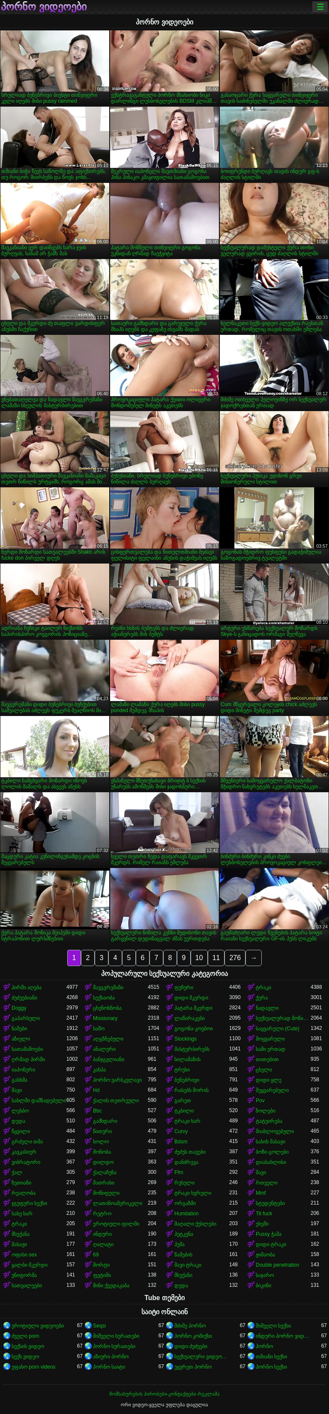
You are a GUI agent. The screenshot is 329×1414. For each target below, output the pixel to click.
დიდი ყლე (268, 1080)
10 (199, 957)
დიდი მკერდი (191, 998)
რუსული (184, 1183)
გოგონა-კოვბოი (193, 1029)
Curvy (181, 1131)
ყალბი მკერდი (30, 1265)
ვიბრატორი (26, 1162)
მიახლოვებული (275, 1131)
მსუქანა (21, 1234)
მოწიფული (106, 1193)
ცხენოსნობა (107, 1008)
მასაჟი (19, 1244)
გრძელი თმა (27, 1142)
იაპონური (23, 1070)
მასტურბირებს (191, 1049)
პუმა (179, 1244)
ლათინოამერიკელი (117, 1203)
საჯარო (265, 1275)
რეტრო (102, 1214)
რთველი (267, 1183)
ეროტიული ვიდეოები (38, 1326)
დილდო (103, 1162)
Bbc (97, 1111)
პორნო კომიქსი (193, 1336)
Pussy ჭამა (268, 1234)
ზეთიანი (21, 1183)
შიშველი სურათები (116, 1336)
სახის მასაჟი (270, 1142)
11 (216, 957)
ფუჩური (183, 987)
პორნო (264, 1346)
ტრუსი (182, 1070)
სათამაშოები (27, 1049)
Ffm (178, 1172)
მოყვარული (270, 1039)
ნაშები (19, 1029)
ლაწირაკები (189, 1018)
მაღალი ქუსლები (195, 1224)
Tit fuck (264, 1214)
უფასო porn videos (33, 1367)
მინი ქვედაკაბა (111, 1286)
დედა (18, 1121)
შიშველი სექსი (273, 1326)
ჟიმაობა (265, 1255)
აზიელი (21, 1039)
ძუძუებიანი (24, 998)
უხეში (262, 1224)
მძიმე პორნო (190, 1326)
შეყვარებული (272, 1090)
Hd (96, 1090)
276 (235, 957)
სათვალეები (27, 1286)
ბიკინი (263, 1286)
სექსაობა (104, 998)
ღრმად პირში (28, 1059)
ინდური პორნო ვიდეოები (283, 1336)
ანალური (104, 1049)
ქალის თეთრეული (116, 1101)
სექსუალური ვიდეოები (201, 1357)
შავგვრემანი (108, 987)
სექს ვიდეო (25, 1357)
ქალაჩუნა (105, 1172)
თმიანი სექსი (271, 1357)
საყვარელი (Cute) (277, 1029)
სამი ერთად (270, 1049)
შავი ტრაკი (187, 1265)
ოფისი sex (24, 1255)
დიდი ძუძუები (190, 1346)
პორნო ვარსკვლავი (117, 1080)
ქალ (17, 1172)
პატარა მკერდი (193, 1008)
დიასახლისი (271, 1162)
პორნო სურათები (114, 1346)
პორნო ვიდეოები (44, 6)
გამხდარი (105, 1121)
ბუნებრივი (186, 1080)
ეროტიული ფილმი (116, 1224)
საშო (99, 1029)
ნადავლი (267, 1008)
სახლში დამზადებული (39, 1101)
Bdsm (181, 1142)
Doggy (19, 1008)
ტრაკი (263, 987)
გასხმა (19, 1080)
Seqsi (99, 1326)
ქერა (262, 998)
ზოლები (265, 1111)
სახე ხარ (22, 1214)
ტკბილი (184, 1111)
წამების (183, 1255)
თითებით (267, 1059)
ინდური (102, 1234)
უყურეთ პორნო (193, 1367)
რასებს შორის (191, 1090)
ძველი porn (25, 1336)
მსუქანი (183, 1275)
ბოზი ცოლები (272, 1152)
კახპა (99, 1070)
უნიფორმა (24, 1275)
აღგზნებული (108, 1039)
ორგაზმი (185, 1203)
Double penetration (277, 1265)
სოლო (101, 1142)
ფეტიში (102, 1275)
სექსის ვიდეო (28, 1346)
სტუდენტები (270, 1203)
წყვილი (21, 1131)
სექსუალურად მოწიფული (283, 1018)
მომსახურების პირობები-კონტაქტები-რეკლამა (164, 1393)
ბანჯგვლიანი (108, 1059)
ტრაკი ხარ (187, 1121)
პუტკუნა (183, 1234)
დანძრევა (186, 1162)
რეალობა (24, 1193)
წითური (102, 1131)
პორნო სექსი (271, 1367)
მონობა (102, 1152)
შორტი (101, 1265)
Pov (260, 1101)
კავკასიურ (24, 1152)
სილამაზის (187, 1059)
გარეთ (182, 1101)
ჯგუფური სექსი (29, 1203)
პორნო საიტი (109, 1367)
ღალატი (103, 1244)
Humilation (186, 1214)
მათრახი (103, 1183)
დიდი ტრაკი (271, 1244)
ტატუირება (269, 1121)
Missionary (105, 1018)
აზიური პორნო (111, 1357)
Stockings (185, 1039)
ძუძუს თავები (190, 1152)
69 (96, 1255)
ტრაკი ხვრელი (192, 1193)
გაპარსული (26, 1018)
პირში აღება (27, 987)
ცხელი (264, 1070)
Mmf (261, 1193)
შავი (17, 1090)
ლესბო (20, 1111)
